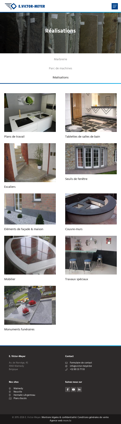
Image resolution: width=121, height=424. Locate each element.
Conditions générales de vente (93, 417)
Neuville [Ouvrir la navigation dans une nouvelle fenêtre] (18, 392)
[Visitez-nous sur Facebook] (67, 389)
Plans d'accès (20, 398)
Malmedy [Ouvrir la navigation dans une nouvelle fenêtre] (18, 388)
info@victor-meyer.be (81, 366)
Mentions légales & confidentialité (59, 417)
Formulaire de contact (81, 363)
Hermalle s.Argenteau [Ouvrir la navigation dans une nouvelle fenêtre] (24, 395)
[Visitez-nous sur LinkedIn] (79, 389)
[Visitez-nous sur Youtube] (73, 389)
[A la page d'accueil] (25, 6)
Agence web (56, 420)
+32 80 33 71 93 (77, 369)
